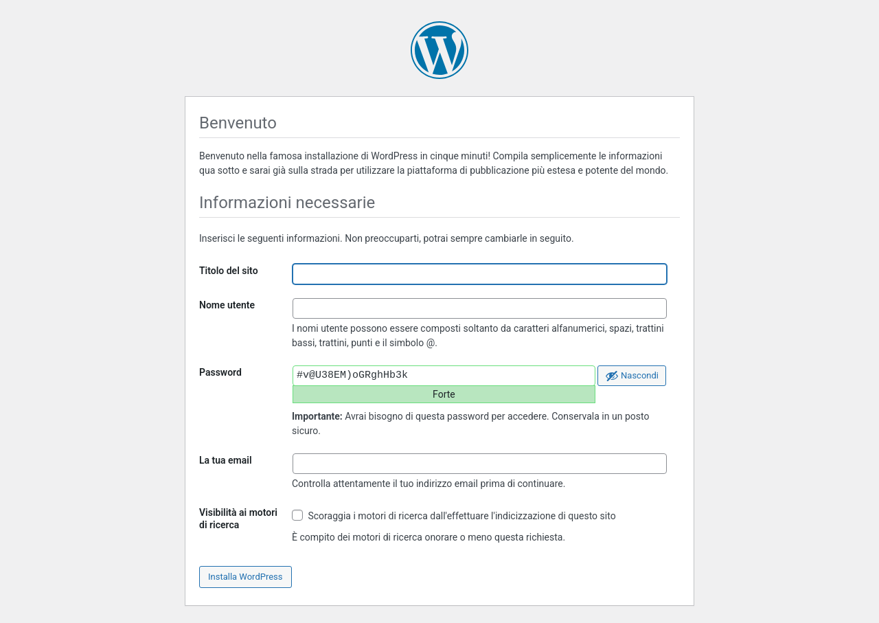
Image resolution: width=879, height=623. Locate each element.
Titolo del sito (228, 270)
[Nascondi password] (631, 375)
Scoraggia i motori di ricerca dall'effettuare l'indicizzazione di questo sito (454, 515)
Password (220, 372)
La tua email (225, 460)
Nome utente (227, 304)
